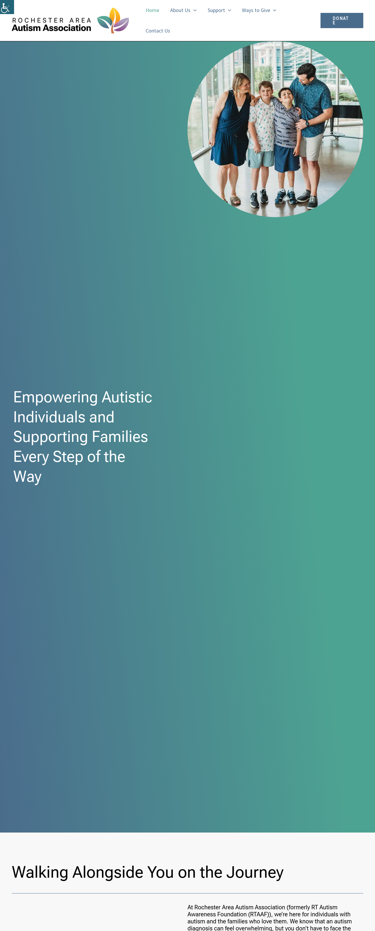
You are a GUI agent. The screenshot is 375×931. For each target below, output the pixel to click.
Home (152, 10)
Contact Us (157, 30)
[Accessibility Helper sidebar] (7, 7)
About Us (182, 10)
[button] (193, 10)
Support (218, 10)
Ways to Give (257, 10)
